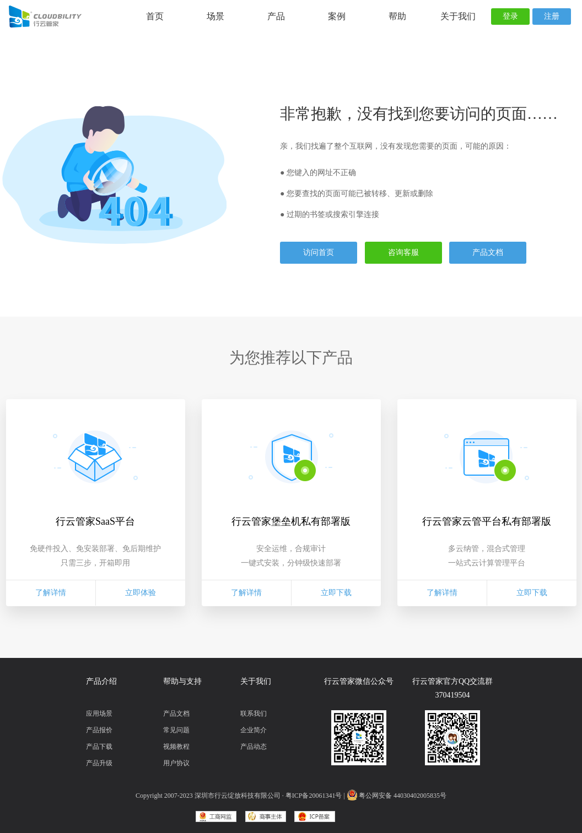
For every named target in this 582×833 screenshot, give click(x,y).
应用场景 (99, 713)
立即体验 (140, 593)
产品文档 (487, 252)
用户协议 (176, 763)
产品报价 (99, 730)
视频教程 (176, 746)
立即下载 (336, 593)
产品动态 (253, 746)
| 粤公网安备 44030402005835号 (394, 795)
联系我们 (253, 713)
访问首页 (318, 252)
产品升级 (99, 763)
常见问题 (176, 730)
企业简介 (253, 730)
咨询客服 (403, 252)
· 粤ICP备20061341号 (312, 795)
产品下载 (99, 746)
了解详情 (50, 593)
